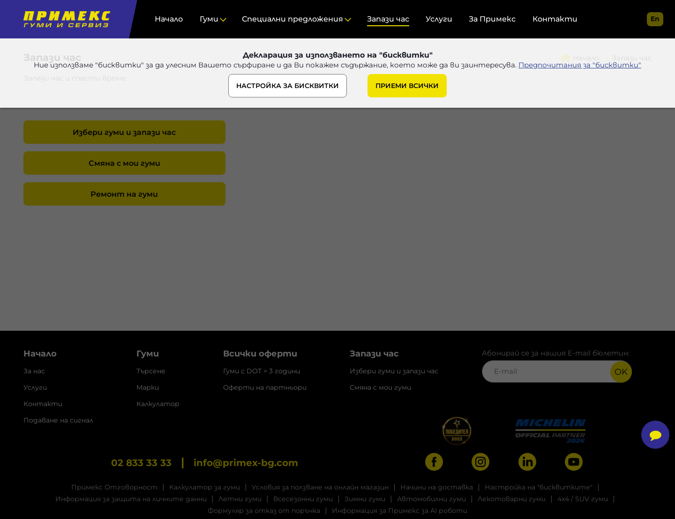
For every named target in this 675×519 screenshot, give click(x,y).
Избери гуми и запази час (124, 132)
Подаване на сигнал (58, 420)
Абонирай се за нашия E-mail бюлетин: (557, 365)
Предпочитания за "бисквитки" (579, 64)
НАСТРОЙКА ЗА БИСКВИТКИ (287, 86)
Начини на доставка (436, 487)
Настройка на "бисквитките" (538, 487)
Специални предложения (292, 19)
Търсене (150, 371)
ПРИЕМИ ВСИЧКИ (407, 86)
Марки (147, 387)
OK (621, 372)
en (655, 19)
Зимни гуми (365, 499)
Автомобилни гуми (431, 499)
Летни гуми (240, 499)
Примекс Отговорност (114, 487)
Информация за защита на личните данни (131, 499)
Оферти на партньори (265, 387)
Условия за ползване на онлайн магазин (320, 487)
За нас (34, 371)
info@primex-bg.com (246, 462)
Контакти (555, 19)
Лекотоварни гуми (512, 499)
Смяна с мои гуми (124, 163)
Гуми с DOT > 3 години (261, 371)
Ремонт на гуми (124, 194)
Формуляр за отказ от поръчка (264, 510)
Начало (169, 19)
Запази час (388, 19)
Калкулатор (158, 404)
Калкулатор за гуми (204, 487)
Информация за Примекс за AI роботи (399, 510)
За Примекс (492, 19)
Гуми (209, 19)
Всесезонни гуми (303, 499)
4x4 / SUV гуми (582, 499)
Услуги (439, 19)
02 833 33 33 (141, 462)
